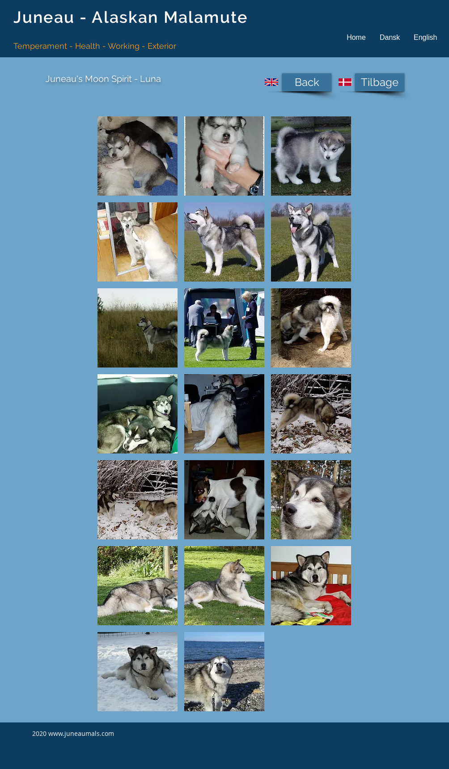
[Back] (306, 82)
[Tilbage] (379, 82)
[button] (390, 37)
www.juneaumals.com (81, 733)
